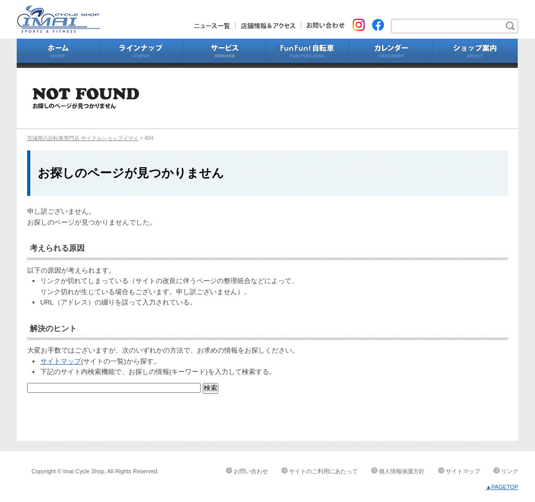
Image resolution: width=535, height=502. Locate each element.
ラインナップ (141, 53)
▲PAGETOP (502, 487)
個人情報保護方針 (402, 471)
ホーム (58, 53)
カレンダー (391, 53)
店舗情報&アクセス (268, 25)
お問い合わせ (323, 25)
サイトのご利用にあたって (323, 471)
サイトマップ (60, 361)
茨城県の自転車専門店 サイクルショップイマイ (82, 138)
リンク (509, 471)
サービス (224, 53)
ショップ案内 (475, 53)
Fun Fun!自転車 (308, 53)
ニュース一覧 (215, 25)
